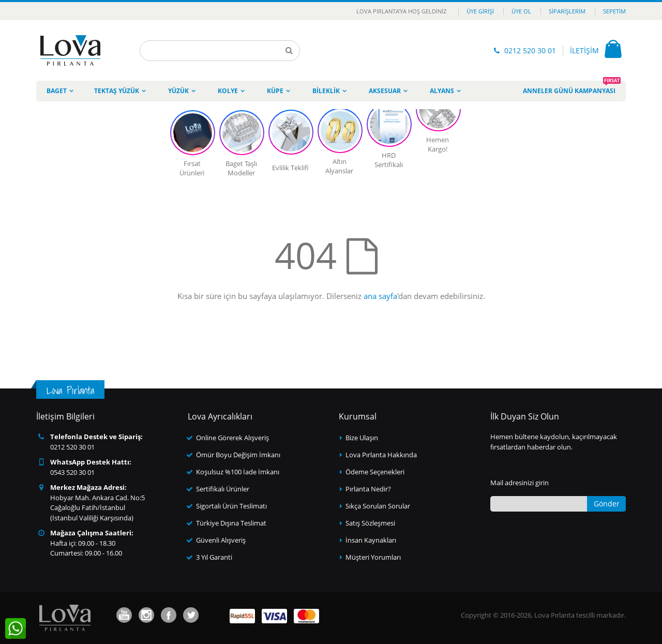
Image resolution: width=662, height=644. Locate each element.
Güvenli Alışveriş (221, 540)
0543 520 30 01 (72, 472)
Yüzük (178, 90)
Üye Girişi (480, 11)
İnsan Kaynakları (370, 540)
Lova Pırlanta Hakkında (381, 454)
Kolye (228, 90)
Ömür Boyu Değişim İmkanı (238, 454)
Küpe (275, 90)
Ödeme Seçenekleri (374, 471)
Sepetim (614, 11)
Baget (57, 90)
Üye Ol (521, 11)
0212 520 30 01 (530, 50)
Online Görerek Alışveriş (232, 437)
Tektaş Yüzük (116, 90)
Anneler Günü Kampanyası (572, 88)
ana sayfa (380, 296)
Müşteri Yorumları (373, 557)
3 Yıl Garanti (214, 557)
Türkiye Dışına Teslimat (231, 523)
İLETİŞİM (584, 50)
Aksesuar (385, 90)
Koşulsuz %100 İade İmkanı (237, 471)
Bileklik (326, 90)
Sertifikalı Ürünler (222, 488)
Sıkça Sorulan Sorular (377, 506)
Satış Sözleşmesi (370, 523)
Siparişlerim (567, 11)
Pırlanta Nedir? (368, 488)
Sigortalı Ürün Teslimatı (231, 506)
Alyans (442, 90)
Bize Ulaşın (361, 437)
